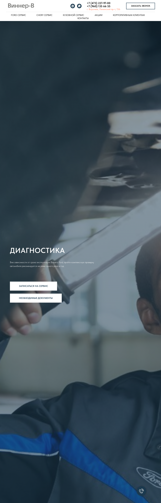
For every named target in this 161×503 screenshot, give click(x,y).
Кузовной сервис (73, 15)
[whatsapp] (79, 6)
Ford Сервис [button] (18, 15)
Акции (98, 15)
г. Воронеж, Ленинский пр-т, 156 (103, 9)
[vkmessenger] (72, 6)
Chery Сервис (44, 15)
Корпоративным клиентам (129, 15)
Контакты (83, 18)
